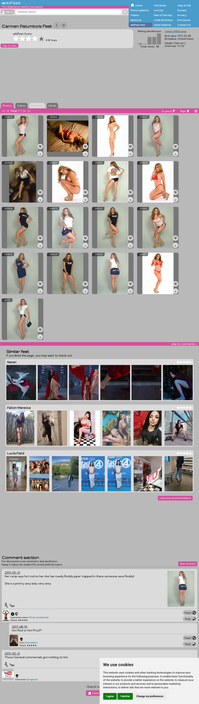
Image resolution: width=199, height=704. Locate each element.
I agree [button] (110, 696)
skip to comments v (184, 343)
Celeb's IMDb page (175, 31)
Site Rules (160, 5)
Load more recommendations (175, 498)
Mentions (136, 20)
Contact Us (184, 25)
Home (138, 5)
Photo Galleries (139, 10)
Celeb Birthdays (163, 20)
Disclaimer (183, 20)
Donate (181, 10)
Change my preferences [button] (149, 696)
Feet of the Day (163, 15)
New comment (187, 563)
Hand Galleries (162, 25)
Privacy (182, 15)
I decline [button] (125, 696)
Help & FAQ (184, 5)
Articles (158, 10)
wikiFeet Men (137, 25)
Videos (134, 15)
